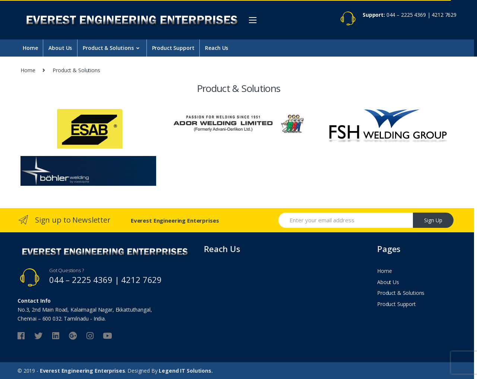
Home (30, 47)
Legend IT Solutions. (185, 370)
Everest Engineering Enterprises (82, 370)
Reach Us (216, 47)
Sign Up (433, 220)
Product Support (173, 47)
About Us (60, 47)
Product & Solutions (108, 47)
